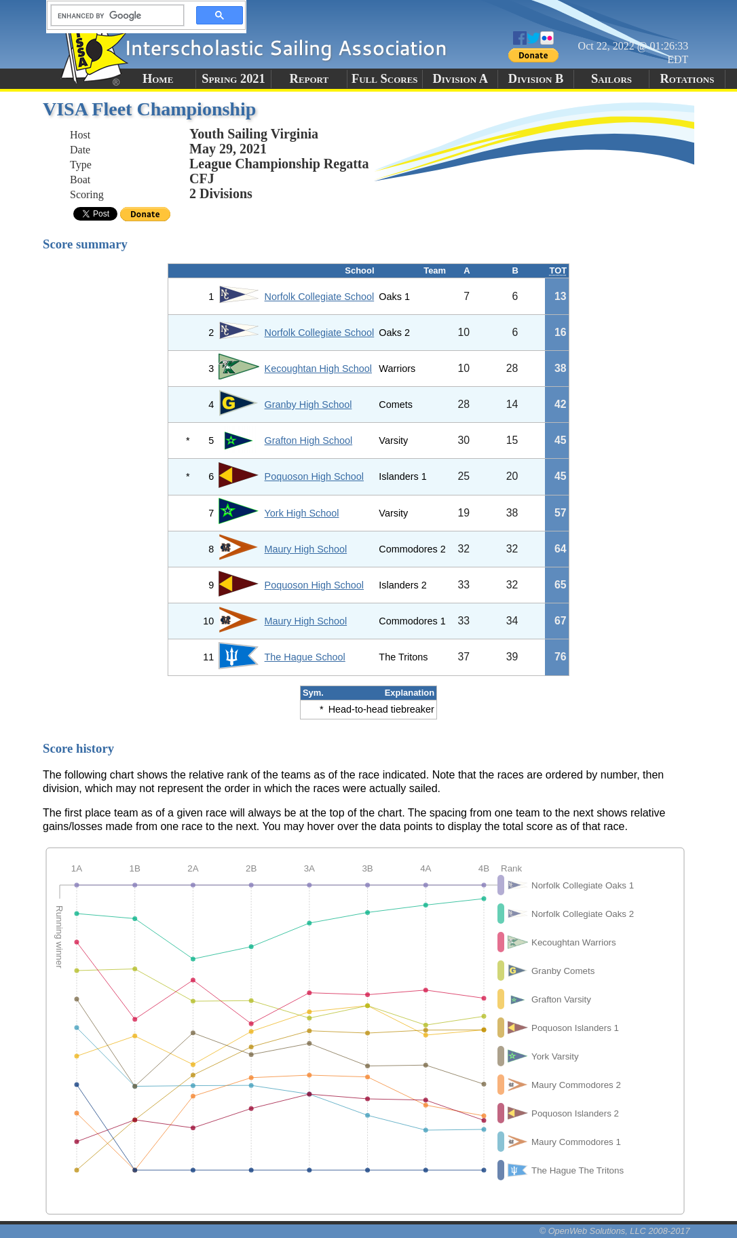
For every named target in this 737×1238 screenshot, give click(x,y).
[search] (113, 16)
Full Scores (385, 79)
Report (309, 79)
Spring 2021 (233, 79)
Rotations (687, 79)
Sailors (611, 79)
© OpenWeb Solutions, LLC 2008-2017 (615, 1231)
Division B (535, 79)
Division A (459, 79)
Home (158, 79)
